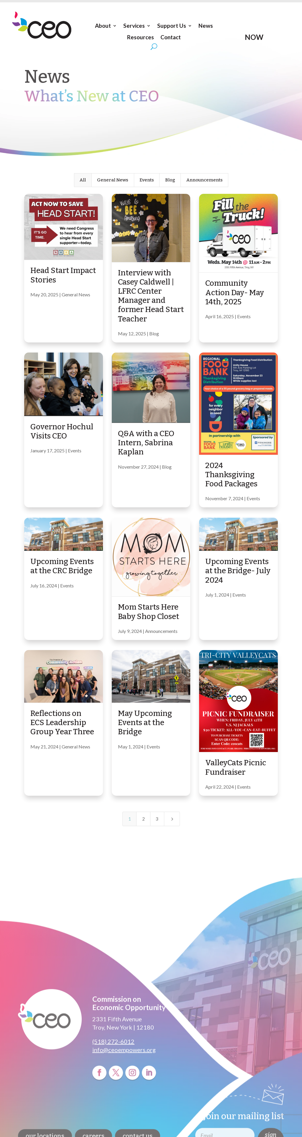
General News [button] (112, 180)
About (103, 25)
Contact (170, 37)
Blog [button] (170, 180)
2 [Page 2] (143, 818)
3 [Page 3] (157, 818)
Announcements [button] (204, 180)
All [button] (83, 180)
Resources (140, 37)
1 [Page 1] (129, 818)
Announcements (161, 631)
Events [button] (146, 180)
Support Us (171, 25)
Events (244, 316)
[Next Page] (172, 819)
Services (134, 25)
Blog (154, 333)
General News (76, 294)
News (205, 25)
